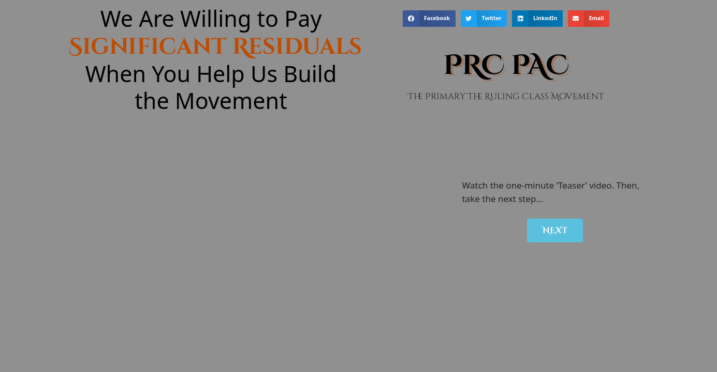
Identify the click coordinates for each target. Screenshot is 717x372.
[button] (429, 18)
